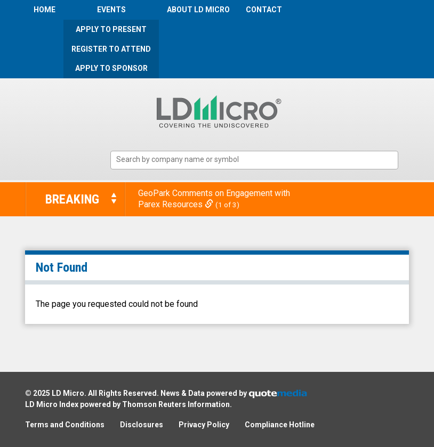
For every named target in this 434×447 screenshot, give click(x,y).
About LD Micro (198, 9)
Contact (264, 9)
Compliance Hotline (280, 424)
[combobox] (254, 160)
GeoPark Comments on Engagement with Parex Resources (214, 198)
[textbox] (259, 159)
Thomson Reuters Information (176, 404)
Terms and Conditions (65, 424)
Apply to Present (111, 29)
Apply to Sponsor (111, 68)
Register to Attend (111, 49)
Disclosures (141, 424)
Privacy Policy (204, 424)
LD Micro (68, 393)
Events (111, 9)
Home (44, 9)
